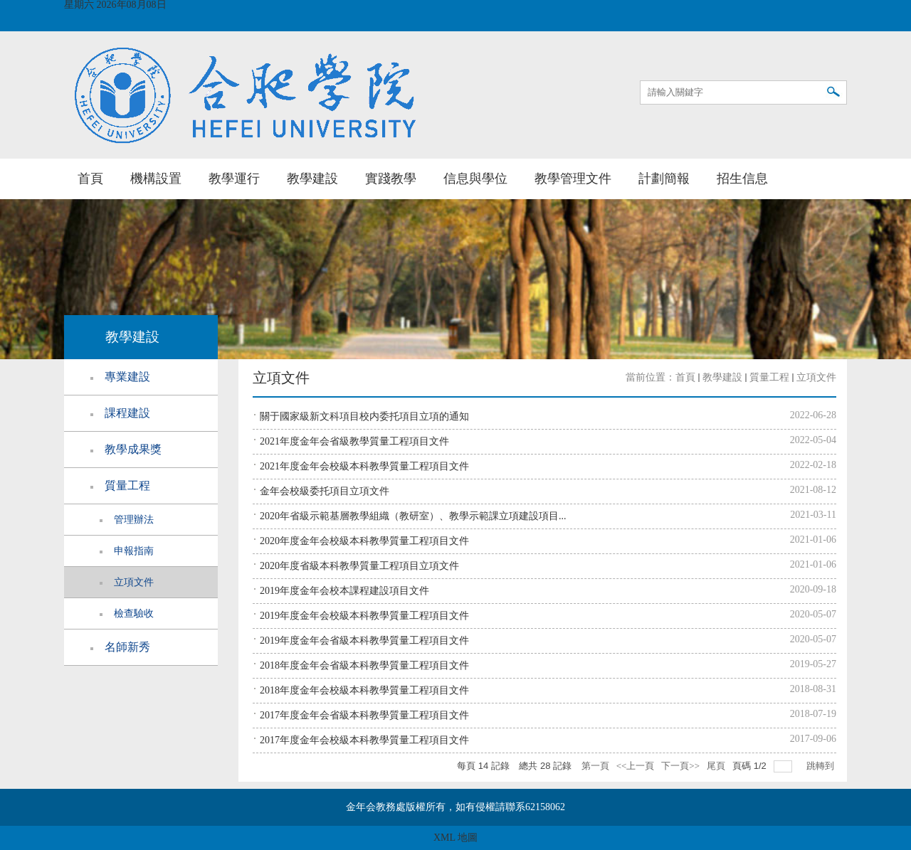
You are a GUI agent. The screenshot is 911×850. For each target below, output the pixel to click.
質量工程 (769, 377)
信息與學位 (475, 178)
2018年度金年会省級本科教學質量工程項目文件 (364, 665)
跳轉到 (821, 765)
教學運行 (234, 178)
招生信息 (742, 178)
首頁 (90, 178)
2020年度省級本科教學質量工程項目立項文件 (359, 566)
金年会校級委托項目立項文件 (324, 491)
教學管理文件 (573, 178)
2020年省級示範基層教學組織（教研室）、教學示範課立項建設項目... (413, 516)
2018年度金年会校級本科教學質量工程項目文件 (364, 690)
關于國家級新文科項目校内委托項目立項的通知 (364, 416)
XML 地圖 (455, 837)
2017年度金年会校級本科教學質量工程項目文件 (364, 740)
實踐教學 (390, 178)
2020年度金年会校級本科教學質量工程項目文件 (364, 541)
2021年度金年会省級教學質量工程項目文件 (354, 441)
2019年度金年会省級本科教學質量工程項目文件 (364, 640)
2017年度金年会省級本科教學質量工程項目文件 (364, 715)
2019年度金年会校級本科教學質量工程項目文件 (364, 615)
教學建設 (312, 178)
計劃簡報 (664, 178)
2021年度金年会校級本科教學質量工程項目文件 (364, 466)
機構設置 (155, 178)
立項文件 (816, 377)
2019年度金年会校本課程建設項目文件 (344, 590)
